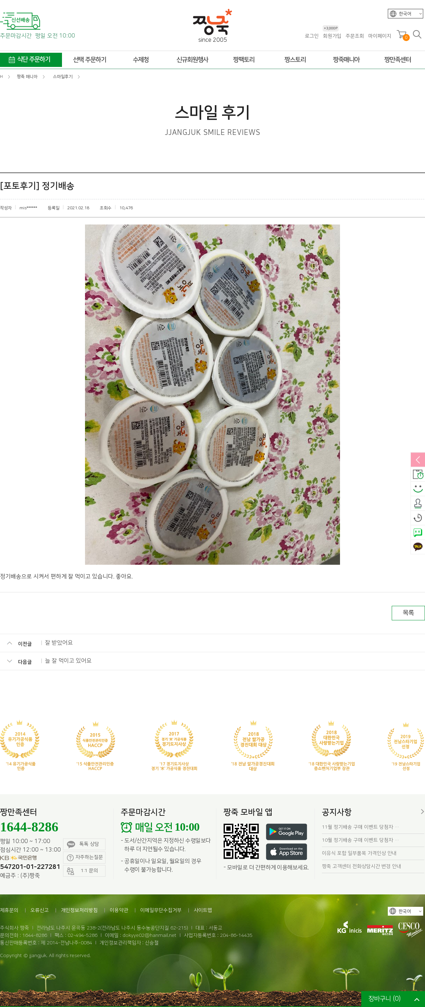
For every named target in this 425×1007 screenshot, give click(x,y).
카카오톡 (418, 547)
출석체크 (418, 503)
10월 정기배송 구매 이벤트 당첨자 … (360, 840)
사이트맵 (203, 910)
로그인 (312, 36)
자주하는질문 (85, 857)
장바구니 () (384, 998)
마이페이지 (379, 36)
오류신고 (39, 910)
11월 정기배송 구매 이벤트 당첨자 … (360, 827)
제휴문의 (9, 910)
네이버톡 (418, 532)
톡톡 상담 (83, 844)
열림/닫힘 (418, 460)
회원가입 (332, 36)
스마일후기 (418, 489)
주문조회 (355, 36)
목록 (408, 612)
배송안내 (418, 474)
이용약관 (119, 910)
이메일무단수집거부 (161, 910)
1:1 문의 (82, 871)
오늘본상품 (418, 518)
